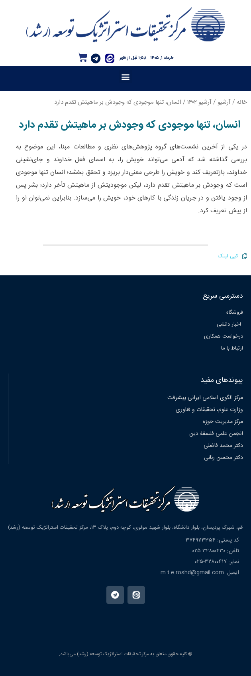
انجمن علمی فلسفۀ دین (216, 434)
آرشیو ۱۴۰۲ (199, 102)
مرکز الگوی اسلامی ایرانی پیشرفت (205, 398)
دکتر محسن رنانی (223, 458)
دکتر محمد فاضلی (223, 446)
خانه (242, 102)
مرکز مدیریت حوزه (223, 422)
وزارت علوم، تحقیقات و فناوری (209, 410)
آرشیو (224, 102)
